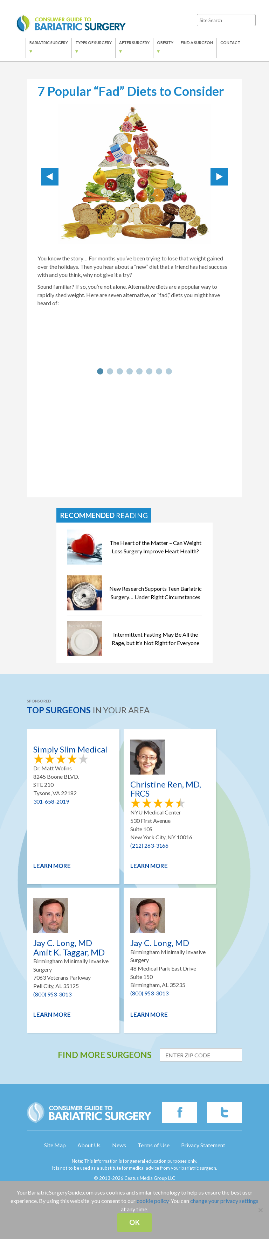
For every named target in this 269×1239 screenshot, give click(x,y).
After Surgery (134, 42)
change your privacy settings (224, 1200)
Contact (230, 42)
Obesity (165, 42)
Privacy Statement (203, 1145)
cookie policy (152, 1200)
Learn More (52, 865)
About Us (89, 1145)
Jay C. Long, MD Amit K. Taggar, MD (69, 947)
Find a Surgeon (197, 42)
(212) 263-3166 (149, 845)
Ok (134, 1222)
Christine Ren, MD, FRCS (165, 789)
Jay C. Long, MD (159, 942)
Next (219, 177)
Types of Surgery (93, 42)
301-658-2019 (51, 801)
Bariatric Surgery (48, 42)
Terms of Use (154, 1145)
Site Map (55, 1145)
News (119, 1145)
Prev (49, 177)
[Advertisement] (134, 436)
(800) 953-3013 (52, 994)
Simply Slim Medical (70, 749)
